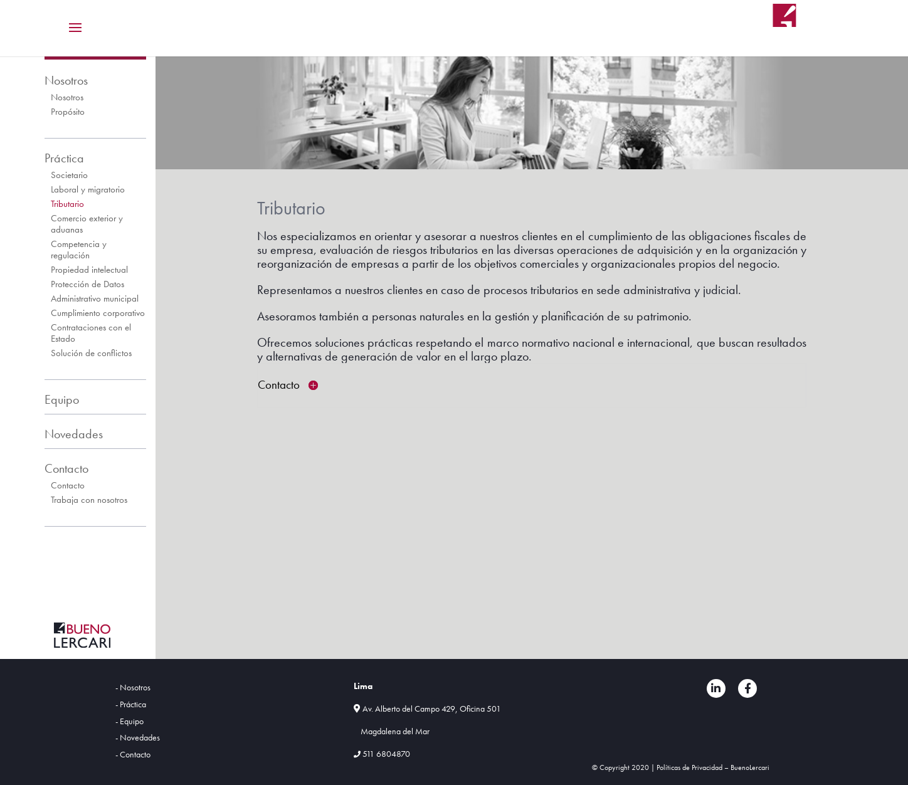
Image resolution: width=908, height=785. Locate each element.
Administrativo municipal (95, 298)
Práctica (64, 158)
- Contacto (132, 754)
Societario (69, 175)
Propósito (68, 111)
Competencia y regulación (79, 249)
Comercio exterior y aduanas (87, 224)
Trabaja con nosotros (89, 499)
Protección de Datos (87, 284)
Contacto (66, 468)
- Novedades (137, 737)
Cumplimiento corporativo (98, 313)
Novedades (74, 434)
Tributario (67, 204)
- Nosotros (132, 687)
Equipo (62, 399)
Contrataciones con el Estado (91, 333)
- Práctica (130, 704)
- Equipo (129, 721)
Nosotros (66, 80)
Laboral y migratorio (88, 189)
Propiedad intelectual (89, 269)
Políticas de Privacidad (689, 767)
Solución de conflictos (91, 353)
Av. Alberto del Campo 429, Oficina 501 (431, 708)
